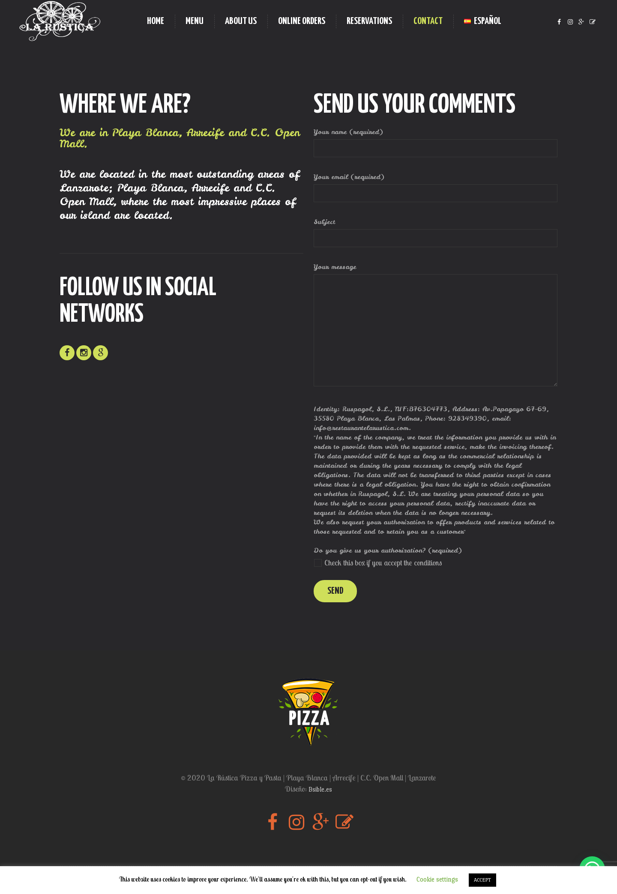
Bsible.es (320, 789)
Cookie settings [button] (437, 879)
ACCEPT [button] (482, 880)
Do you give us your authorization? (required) (388, 550)
